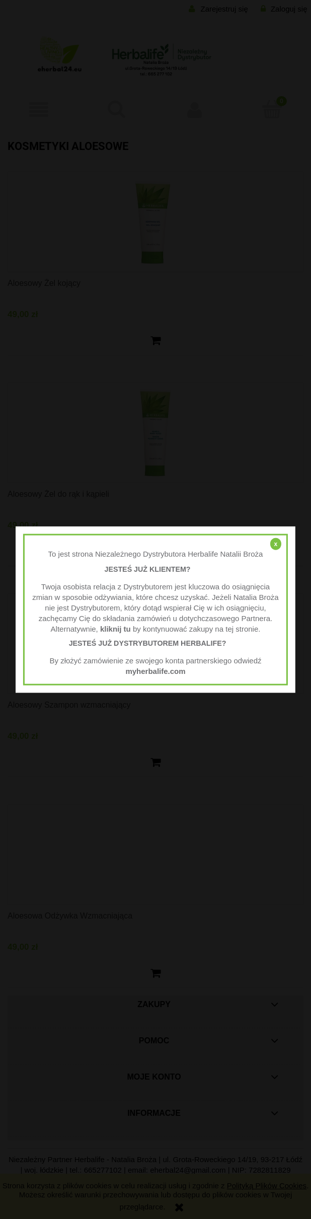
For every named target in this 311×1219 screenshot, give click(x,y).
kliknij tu (115, 628)
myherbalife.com (155, 670)
